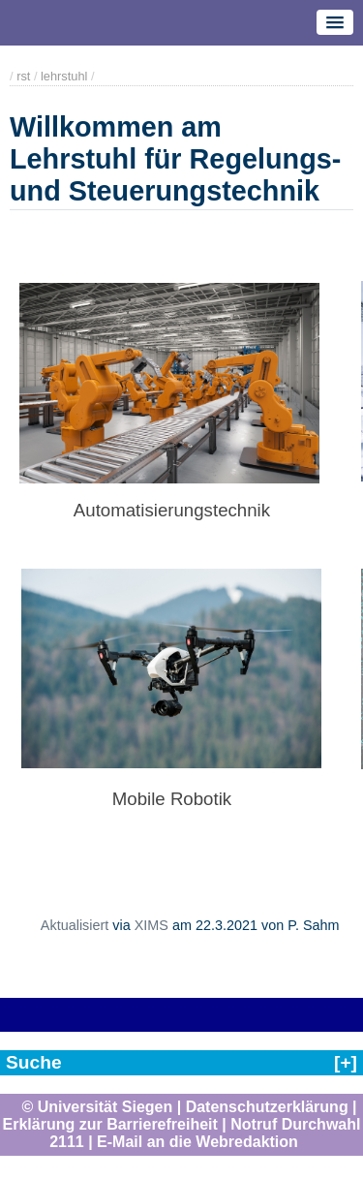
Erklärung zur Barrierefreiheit (110, 1124)
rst (23, 76)
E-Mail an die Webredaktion (197, 1141)
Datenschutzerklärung (267, 1107)
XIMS (151, 925)
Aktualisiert (74, 925)
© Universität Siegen (96, 1107)
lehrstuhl (64, 76)
